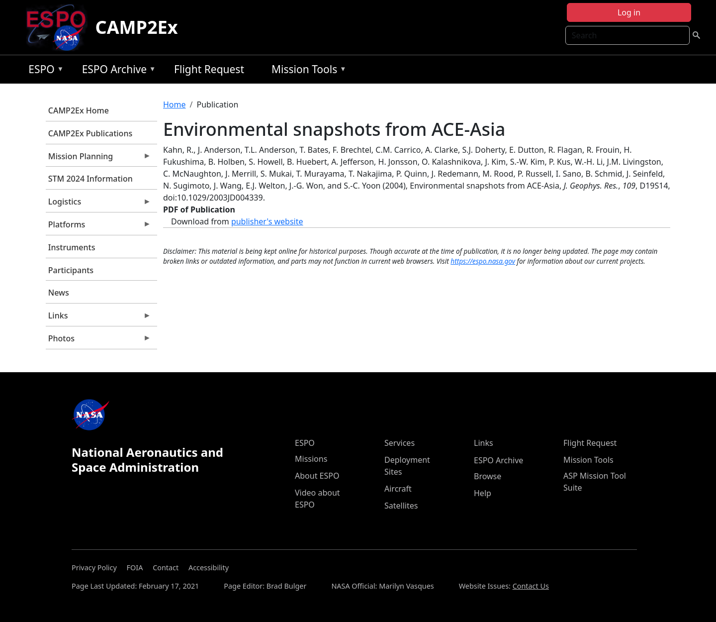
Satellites (401, 505)
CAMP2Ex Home (78, 110)
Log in (629, 12)
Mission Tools (307, 71)
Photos (98, 341)
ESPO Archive (116, 71)
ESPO (43, 71)
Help (482, 493)
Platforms (98, 227)
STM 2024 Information (90, 178)
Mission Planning (98, 159)
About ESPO (317, 475)
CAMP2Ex (136, 27)
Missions (311, 458)
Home (174, 104)
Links (98, 318)
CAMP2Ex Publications (90, 133)
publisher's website (267, 221)
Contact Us (531, 586)
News (58, 292)
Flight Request (209, 69)
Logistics (98, 204)
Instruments (71, 247)
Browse (487, 476)
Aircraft (398, 488)
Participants (70, 270)
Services (399, 442)
